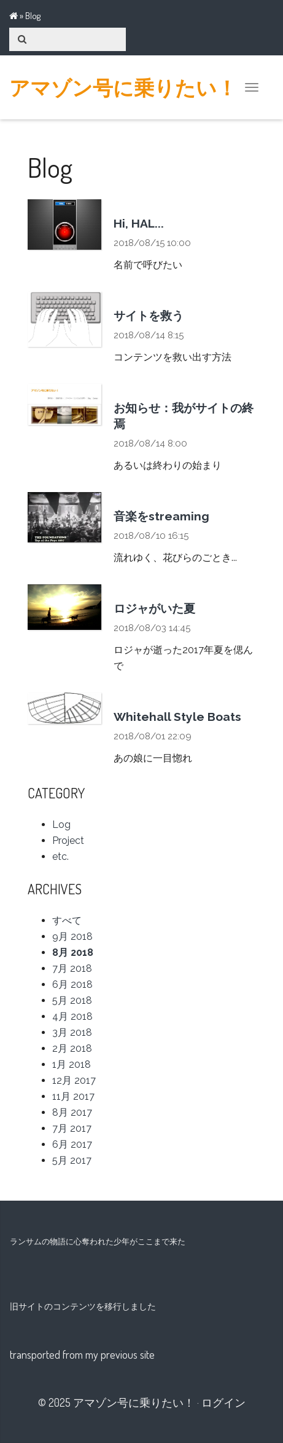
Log (61, 824)
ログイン (223, 1402)
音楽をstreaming (161, 516)
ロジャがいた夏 (154, 608)
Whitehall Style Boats (177, 716)
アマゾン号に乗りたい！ (123, 87)
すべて (67, 920)
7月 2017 (71, 1128)
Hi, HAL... (139, 223)
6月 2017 (72, 1144)
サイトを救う (149, 315)
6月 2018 (72, 984)
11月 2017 (73, 1096)
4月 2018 (72, 1016)
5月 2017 (71, 1160)
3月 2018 (72, 1032)
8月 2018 (72, 952)
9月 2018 (72, 936)
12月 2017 (74, 1080)
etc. (60, 856)
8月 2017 (72, 1112)
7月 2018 (72, 968)
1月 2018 (71, 1064)
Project (68, 840)
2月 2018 (72, 1048)
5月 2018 (72, 1000)
